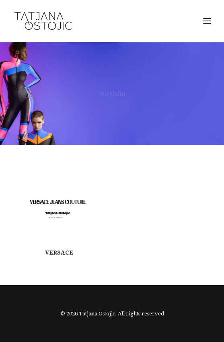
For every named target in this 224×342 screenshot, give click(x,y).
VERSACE (59, 257)
